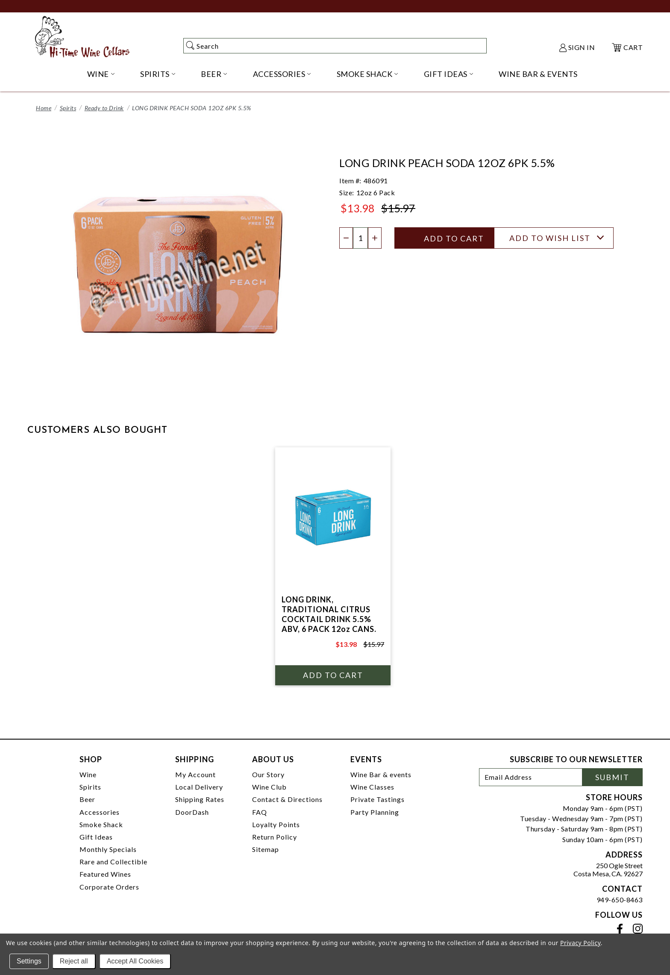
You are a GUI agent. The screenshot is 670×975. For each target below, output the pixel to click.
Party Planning (374, 812)
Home (43, 108)
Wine (88, 774)
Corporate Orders (109, 887)
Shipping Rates (199, 799)
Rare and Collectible (113, 862)
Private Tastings (377, 799)
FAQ (259, 812)
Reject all (74, 961)
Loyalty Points (276, 824)
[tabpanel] (333, 566)
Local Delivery (199, 787)
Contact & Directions (287, 799)
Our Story (268, 774)
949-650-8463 (620, 900)
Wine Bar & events (380, 774)
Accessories (99, 812)
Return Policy (274, 837)
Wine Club (269, 787)
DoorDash (192, 812)
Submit (612, 777)
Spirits (68, 108)
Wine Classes (372, 787)
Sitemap (265, 849)
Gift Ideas (96, 837)
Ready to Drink (104, 108)
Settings (29, 961)
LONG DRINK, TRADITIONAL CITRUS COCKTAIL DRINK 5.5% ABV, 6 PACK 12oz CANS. (329, 614)
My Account (195, 774)
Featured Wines (105, 874)
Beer (87, 799)
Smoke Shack (101, 824)
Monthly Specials (108, 849)
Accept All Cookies (135, 961)
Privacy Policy (580, 943)
